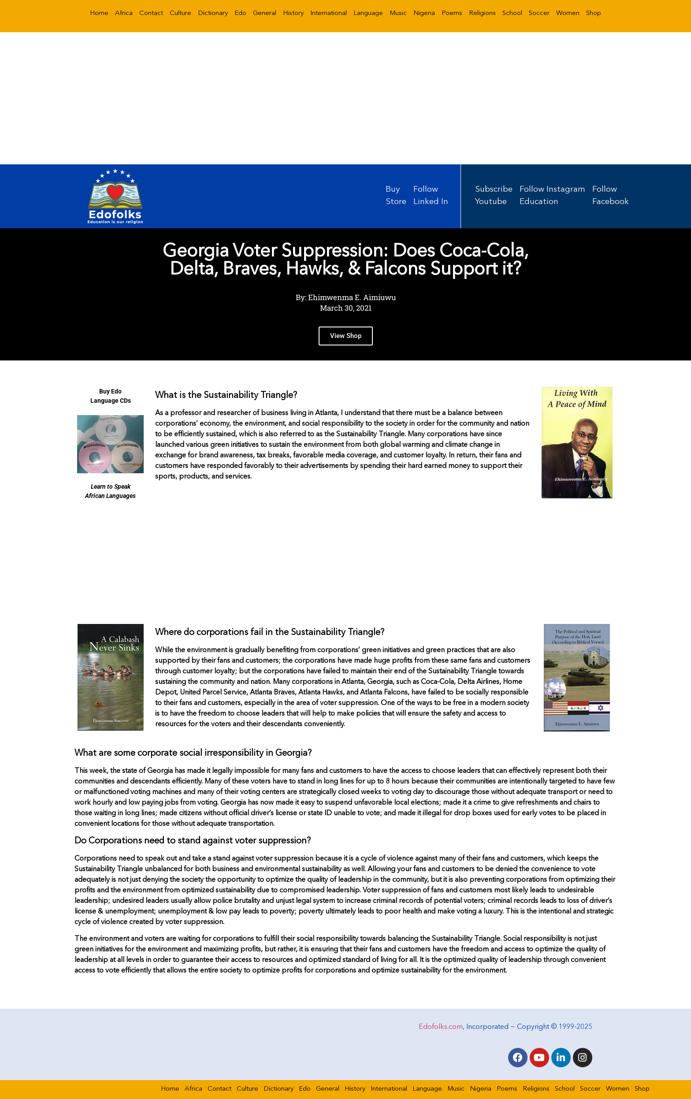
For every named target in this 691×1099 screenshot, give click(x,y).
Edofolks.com (441, 1027)
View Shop (345, 338)
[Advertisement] (345, 98)
